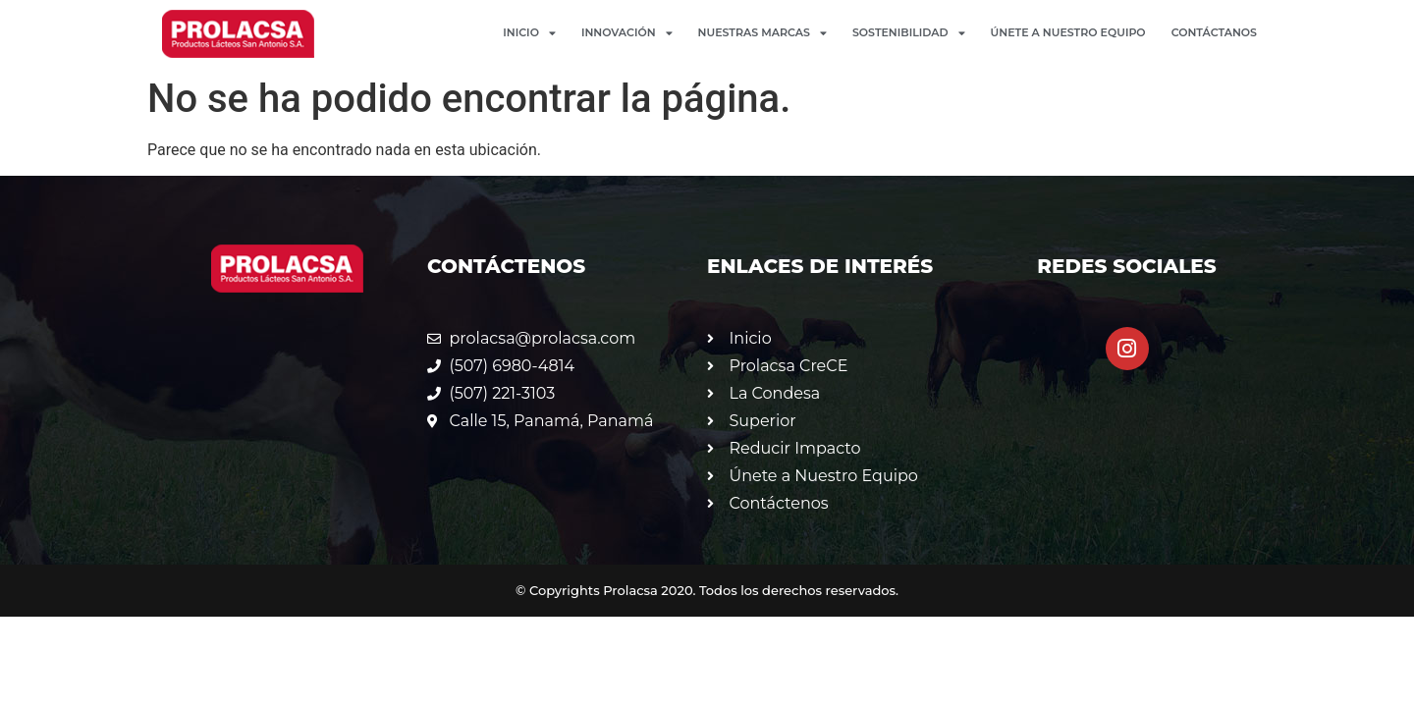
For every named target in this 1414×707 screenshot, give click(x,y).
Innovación (627, 33)
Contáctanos (1214, 32)
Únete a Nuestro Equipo (1068, 32)
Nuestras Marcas (762, 33)
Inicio (529, 33)
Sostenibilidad (908, 33)
